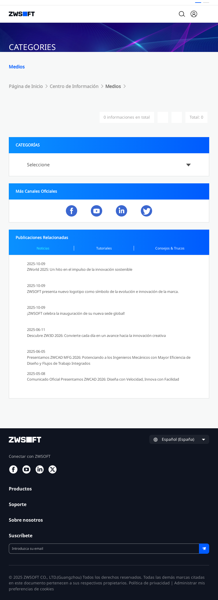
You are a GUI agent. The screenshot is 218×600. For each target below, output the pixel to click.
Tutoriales (104, 248)
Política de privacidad (149, 583)
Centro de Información (74, 86)
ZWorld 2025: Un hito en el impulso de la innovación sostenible (79, 269)
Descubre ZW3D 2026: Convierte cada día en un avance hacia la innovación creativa (96, 335)
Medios (113, 86)
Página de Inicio (26, 86)
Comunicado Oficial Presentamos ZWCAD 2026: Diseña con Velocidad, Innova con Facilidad (103, 379)
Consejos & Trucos (170, 248)
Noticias (43, 248)
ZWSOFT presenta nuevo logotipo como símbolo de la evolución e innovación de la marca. (103, 291)
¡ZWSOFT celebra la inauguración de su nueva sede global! (76, 313)
